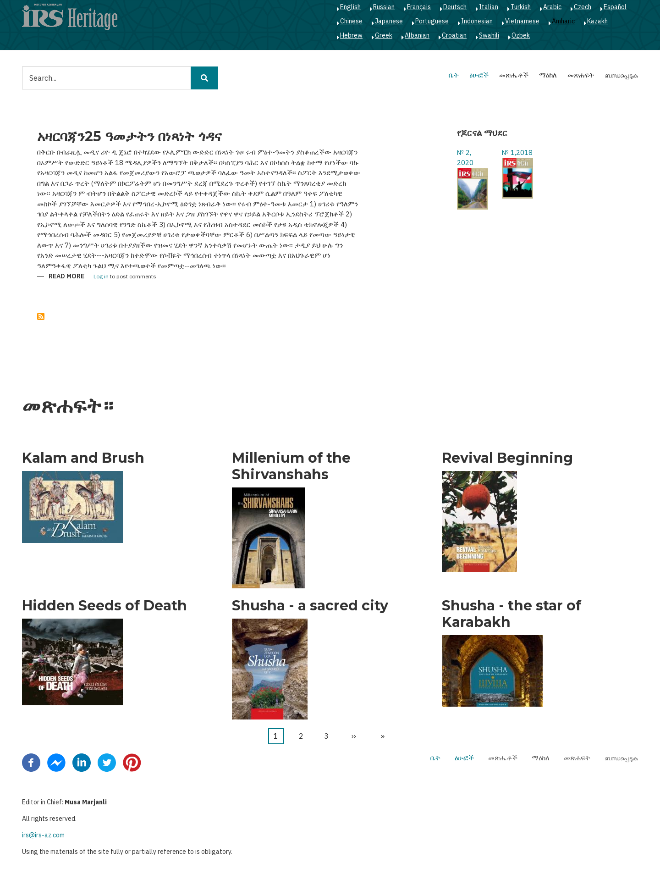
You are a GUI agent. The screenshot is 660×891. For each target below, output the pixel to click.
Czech (582, 7)
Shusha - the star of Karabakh (511, 614)
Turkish (521, 7)
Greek (383, 35)
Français (419, 7)
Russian (384, 7)
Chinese (351, 21)
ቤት (454, 75)
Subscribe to (40, 316)
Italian (488, 7)
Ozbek (521, 35)
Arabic (552, 7)
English (350, 7)
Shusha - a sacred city (310, 606)
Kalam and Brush (83, 458)
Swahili (489, 35)
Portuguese (432, 21)
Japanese (389, 21)
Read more (66, 277)
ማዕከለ (548, 75)
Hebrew (351, 35)
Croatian (454, 35)
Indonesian (477, 21)
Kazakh (597, 21)
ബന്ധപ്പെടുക (621, 75)
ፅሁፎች (479, 75)
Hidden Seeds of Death (104, 606)
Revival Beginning (507, 458)
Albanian (417, 35)
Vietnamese (522, 21)
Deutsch (455, 7)
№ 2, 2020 (465, 157)
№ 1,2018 (517, 152)
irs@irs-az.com (43, 835)
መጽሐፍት (580, 75)
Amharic (563, 21)
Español (615, 7)
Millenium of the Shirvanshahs (291, 466)
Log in (101, 277)
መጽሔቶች (513, 75)
